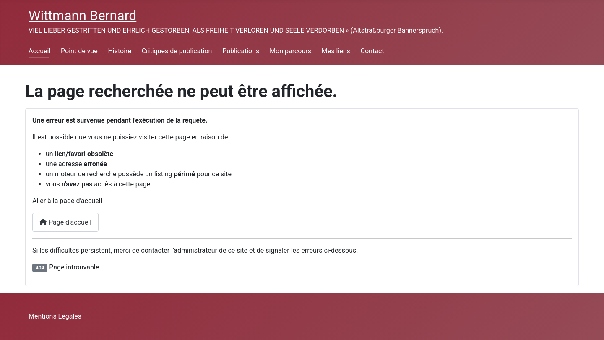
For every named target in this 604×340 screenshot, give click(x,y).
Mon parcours (290, 51)
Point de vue (79, 51)
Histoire (119, 51)
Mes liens (336, 51)
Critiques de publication (177, 51)
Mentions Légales (55, 316)
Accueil (39, 51)
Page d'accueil (65, 222)
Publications (240, 51)
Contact (372, 51)
